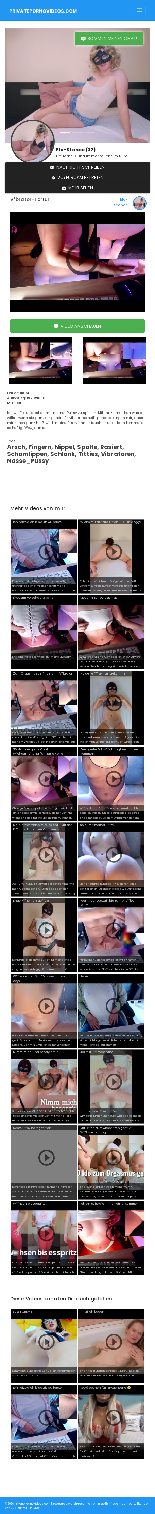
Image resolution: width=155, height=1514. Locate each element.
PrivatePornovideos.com (43, 11)
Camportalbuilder (135, 1503)
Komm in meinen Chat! (109, 38)
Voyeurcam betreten (77, 177)
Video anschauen (77, 326)
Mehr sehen (77, 188)
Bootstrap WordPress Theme (74, 1503)
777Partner (19, 1508)
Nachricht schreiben (77, 167)
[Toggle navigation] (139, 10)
